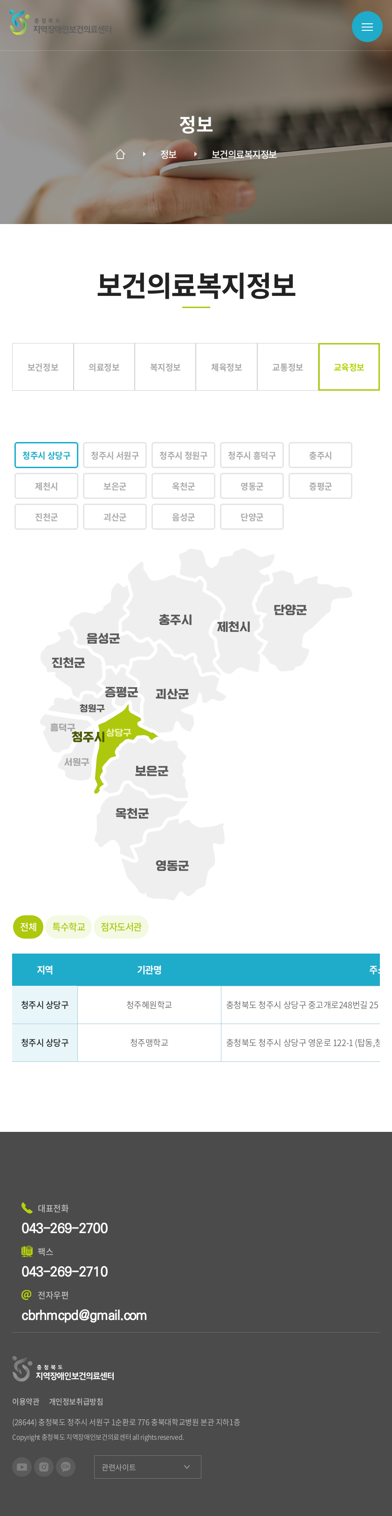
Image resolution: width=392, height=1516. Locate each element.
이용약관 (25, 1401)
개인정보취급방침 (76, 1401)
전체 (28, 926)
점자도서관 (121, 926)
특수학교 (68, 926)
